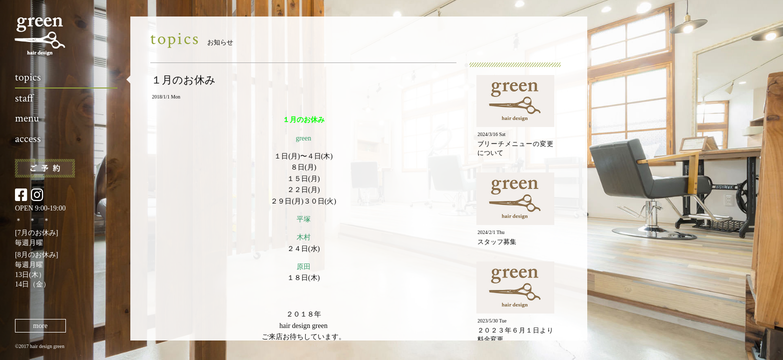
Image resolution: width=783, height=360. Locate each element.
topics (28, 77)
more (40, 326)
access (28, 139)
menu (27, 118)
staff (24, 98)
